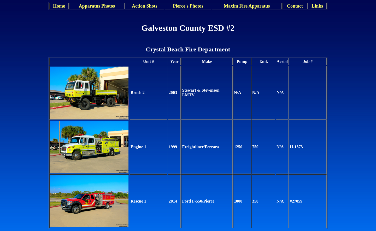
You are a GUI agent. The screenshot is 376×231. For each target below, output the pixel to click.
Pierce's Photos (188, 6)
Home (59, 6)
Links (317, 6)
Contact (295, 6)
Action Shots (144, 6)
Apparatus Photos (97, 6)
